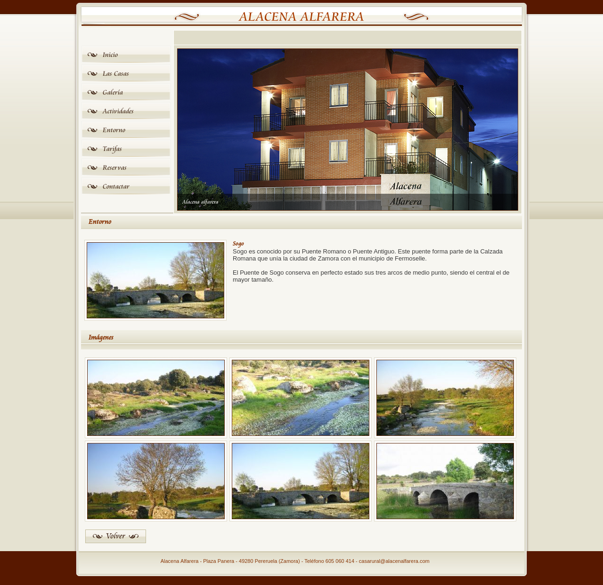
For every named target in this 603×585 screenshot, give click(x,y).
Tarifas (112, 148)
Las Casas (116, 73)
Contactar (116, 186)
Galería (113, 92)
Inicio (110, 54)
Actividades (118, 111)
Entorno (114, 130)
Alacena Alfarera (301, 16)
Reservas (115, 167)
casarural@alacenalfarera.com (394, 561)
